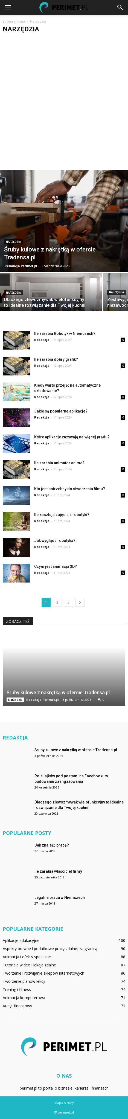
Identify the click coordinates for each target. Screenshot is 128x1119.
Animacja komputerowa (24, 997)
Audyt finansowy (17, 1005)
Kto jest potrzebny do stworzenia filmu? (69, 489)
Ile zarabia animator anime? (59, 463)
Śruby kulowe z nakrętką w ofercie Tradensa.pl (58, 692)
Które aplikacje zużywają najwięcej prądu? (72, 437)
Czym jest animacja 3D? (55, 566)
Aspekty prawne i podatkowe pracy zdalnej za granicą (50, 948)
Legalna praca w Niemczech (59, 897)
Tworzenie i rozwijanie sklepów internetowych (43, 973)
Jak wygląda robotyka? (54, 540)
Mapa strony (64, 1102)
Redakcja (42, 340)
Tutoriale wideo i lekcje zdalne (29, 965)
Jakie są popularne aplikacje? (61, 411)
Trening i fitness (17, 989)
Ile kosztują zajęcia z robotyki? (61, 515)
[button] (120, 7)
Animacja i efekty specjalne (27, 956)
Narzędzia (13, 241)
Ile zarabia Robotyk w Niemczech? (64, 333)
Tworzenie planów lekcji (24, 981)
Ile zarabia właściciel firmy (58, 871)
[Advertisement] (64, 104)
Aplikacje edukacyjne (21, 940)
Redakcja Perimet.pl (21, 266)
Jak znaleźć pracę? (51, 845)
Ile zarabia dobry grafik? (56, 359)
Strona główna (14, 21)
